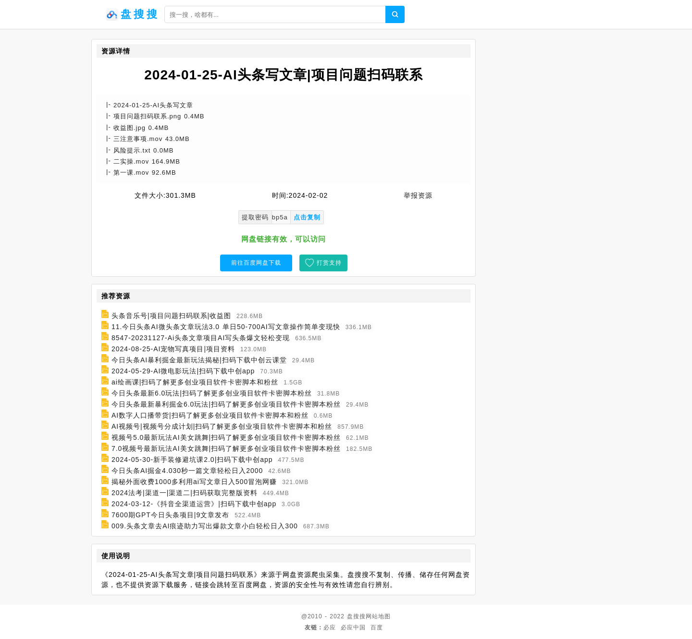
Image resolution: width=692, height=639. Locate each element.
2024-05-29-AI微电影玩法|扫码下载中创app (183, 371)
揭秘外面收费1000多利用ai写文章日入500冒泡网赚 (194, 482)
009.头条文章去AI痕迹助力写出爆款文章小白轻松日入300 (204, 526)
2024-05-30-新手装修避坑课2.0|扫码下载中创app (192, 459)
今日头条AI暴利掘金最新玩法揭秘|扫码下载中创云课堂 (199, 360)
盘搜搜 (356, 616)
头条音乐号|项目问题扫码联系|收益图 (171, 316)
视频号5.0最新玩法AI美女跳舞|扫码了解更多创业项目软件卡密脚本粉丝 (226, 437)
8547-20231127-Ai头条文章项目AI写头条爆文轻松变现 (200, 338)
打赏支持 (329, 262)
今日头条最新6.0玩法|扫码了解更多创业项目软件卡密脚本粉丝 (211, 393)
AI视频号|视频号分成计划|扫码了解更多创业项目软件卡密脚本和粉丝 (222, 426)
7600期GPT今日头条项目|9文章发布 (170, 515)
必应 (329, 627)
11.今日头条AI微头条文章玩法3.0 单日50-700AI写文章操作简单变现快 (225, 327)
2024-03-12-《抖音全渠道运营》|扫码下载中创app (193, 504)
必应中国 (353, 627)
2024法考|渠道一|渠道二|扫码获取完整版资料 (184, 493)
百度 (377, 627)
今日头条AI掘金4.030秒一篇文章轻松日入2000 (187, 470)
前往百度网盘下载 (256, 262)
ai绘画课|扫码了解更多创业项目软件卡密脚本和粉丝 (195, 382)
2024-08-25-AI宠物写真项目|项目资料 (173, 349)
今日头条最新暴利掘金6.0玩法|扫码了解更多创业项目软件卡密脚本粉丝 (226, 404)
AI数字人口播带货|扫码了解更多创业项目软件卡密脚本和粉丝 (210, 415)
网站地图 (378, 616)
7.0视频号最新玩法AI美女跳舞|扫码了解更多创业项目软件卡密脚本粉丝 (226, 448)
